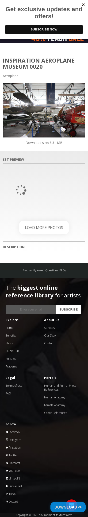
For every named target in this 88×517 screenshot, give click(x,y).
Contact (49, 343)
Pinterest (13, 463)
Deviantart (14, 486)
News (9, 343)
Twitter (12, 455)
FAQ (8, 393)
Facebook (13, 432)
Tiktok (11, 494)
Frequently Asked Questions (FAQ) (44, 270)
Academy (11, 366)
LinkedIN (13, 478)
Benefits (11, 335)
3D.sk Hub (12, 351)
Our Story (50, 335)
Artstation (13, 448)
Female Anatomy (54, 405)
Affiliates (11, 359)
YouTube (13, 471)
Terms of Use (14, 386)
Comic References (55, 413)
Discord (12, 502)
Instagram (13, 440)
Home (9, 328)
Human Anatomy (54, 397)
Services (49, 328)
